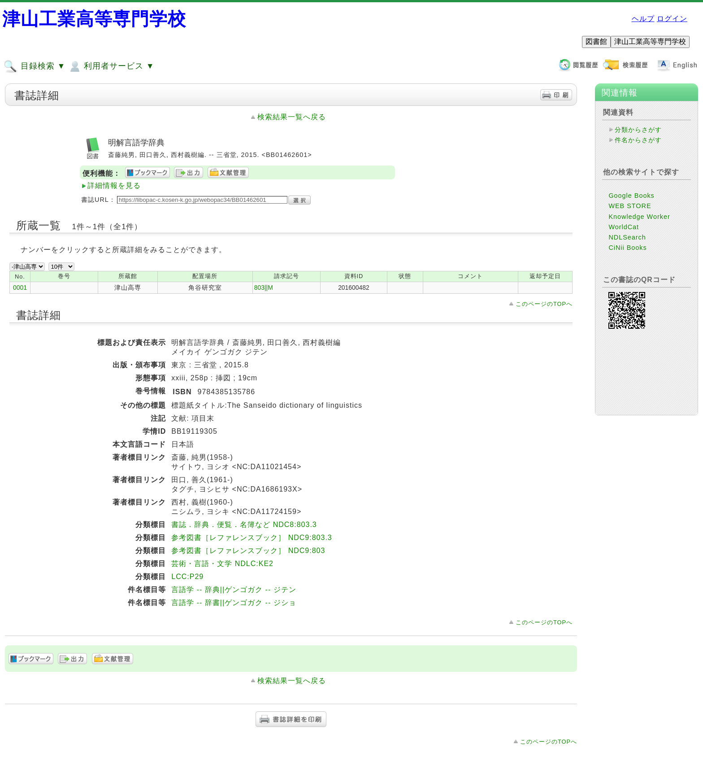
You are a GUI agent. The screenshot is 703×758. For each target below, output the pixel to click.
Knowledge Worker (639, 216)
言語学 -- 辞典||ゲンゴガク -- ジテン (233, 589)
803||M (263, 287)
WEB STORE (629, 205)
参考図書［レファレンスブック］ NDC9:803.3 (251, 537)
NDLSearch (627, 237)
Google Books (631, 195)
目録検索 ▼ (34, 66)
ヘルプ (643, 18)
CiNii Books (627, 247)
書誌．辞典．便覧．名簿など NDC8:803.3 (244, 524)
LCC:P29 (187, 576)
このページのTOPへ (544, 304)
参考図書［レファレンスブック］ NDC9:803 (248, 550)
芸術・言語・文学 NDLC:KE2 (222, 563)
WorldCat (623, 227)
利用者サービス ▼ (111, 66)
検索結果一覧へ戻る (291, 117)
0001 (20, 287)
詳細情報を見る (114, 185)
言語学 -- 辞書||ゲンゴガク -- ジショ (233, 602)
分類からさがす (638, 129)
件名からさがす (638, 140)
